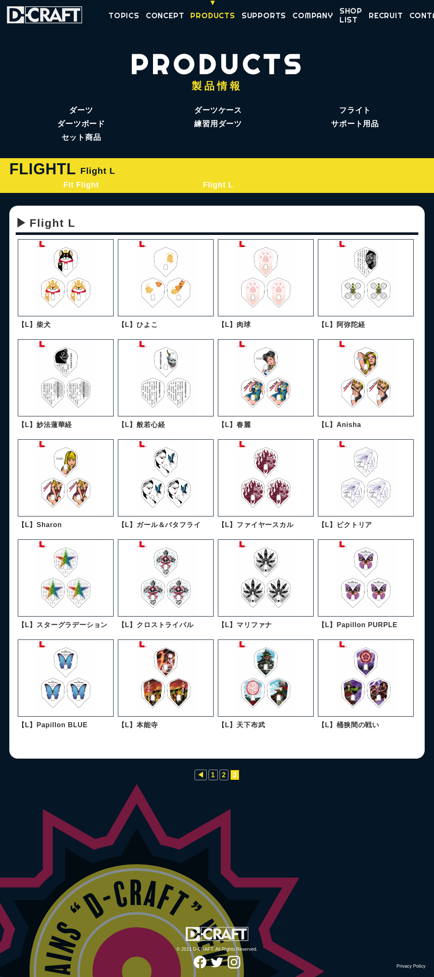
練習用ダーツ (218, 124)
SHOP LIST (350, 15)
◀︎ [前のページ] (200, 775)
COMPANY (312, 15)
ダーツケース (218, 110)
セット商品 (81, 137)
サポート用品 (355, 124)
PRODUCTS (212, 15)
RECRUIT (386, 15)
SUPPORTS (264, 15)
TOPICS (123, 15)
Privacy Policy (411, 966)
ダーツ (81, 110)
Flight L (218, 185)
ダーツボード (81, 124)
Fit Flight (81, 185)
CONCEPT (165, 15)
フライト (355, 110)
